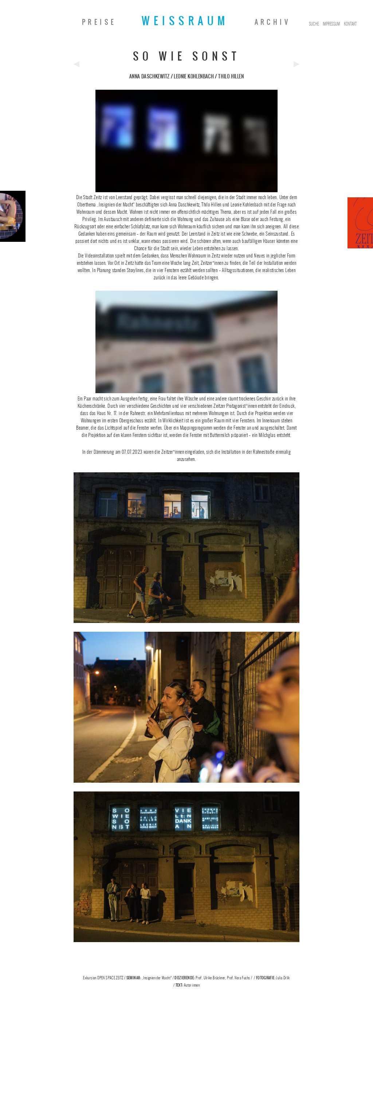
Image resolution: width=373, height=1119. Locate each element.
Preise (99, 22)
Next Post (296, 64)
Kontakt (350, 24)
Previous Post (76, 64)
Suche (314, 24)
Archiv (272, 22)
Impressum (331, 24)
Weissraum (185, 20)
